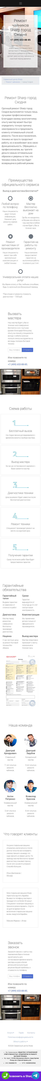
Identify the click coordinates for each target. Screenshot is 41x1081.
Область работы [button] (19, 1042)
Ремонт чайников (13, 82)
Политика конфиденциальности (20, 1037)
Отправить (27, 350)
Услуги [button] (10, 1033)
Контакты (31, 1033)
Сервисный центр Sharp (12, 79)
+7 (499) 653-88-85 (20, 40)
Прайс (21, 1033)
